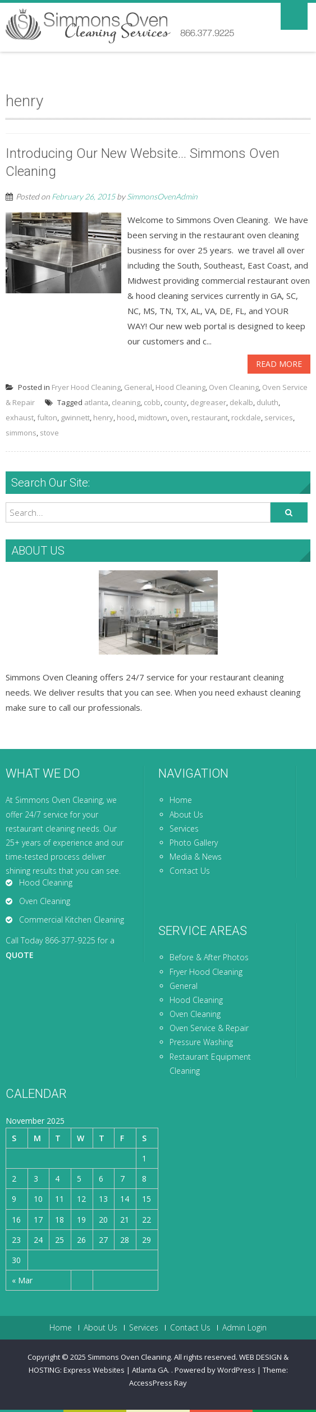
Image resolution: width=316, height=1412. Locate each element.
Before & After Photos (209, 957)
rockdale (246, 417)
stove (49, 433)
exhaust (20, 417)
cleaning (126, 402)
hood (126, 417)
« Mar (22, 1280)
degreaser (208, 402)
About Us (186, 814)
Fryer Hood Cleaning (86, 387)
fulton (47, 417)
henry (103, 417)
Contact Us (190, 870)
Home (181, 799)
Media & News (196, 856)
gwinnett (75, 417)
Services (184, 828)
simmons (21, 433)
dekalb (241, 402)
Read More (279, 363)
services (278, 417)
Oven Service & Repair (209, 1028)
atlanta (96, 402)
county (175, 402)
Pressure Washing (201, 1042)
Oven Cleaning (234, 387)
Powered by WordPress (215, 1370)
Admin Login (244, 1328)
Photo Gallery (194, 842)
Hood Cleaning (180, 387)
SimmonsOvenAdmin (162, 196)
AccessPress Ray (158, 1383)
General (138, 387)
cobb (152, 402)
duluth (267, 402)
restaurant (209, 417)
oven (179, 417)
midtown (152, 417)
